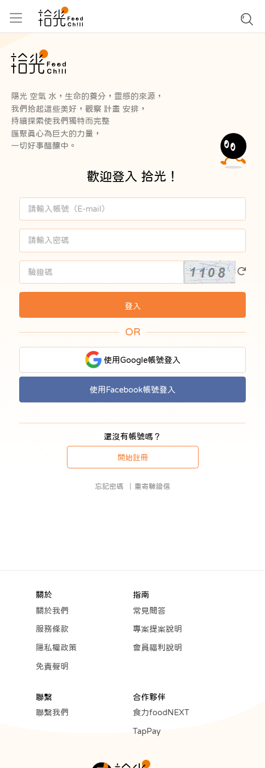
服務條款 (52, 629)
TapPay (147, 731)
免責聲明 (52, 666)
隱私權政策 (56, 647)
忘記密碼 (109, 486)
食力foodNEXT (161, 712)
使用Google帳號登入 (132, 359)
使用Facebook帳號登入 (132, 389)
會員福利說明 (157, 647)
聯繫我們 (52, 712)
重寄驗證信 (152, 486)
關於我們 (52, 610)
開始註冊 (132, 457)
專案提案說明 (157, 629)
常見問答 (149, 610)
